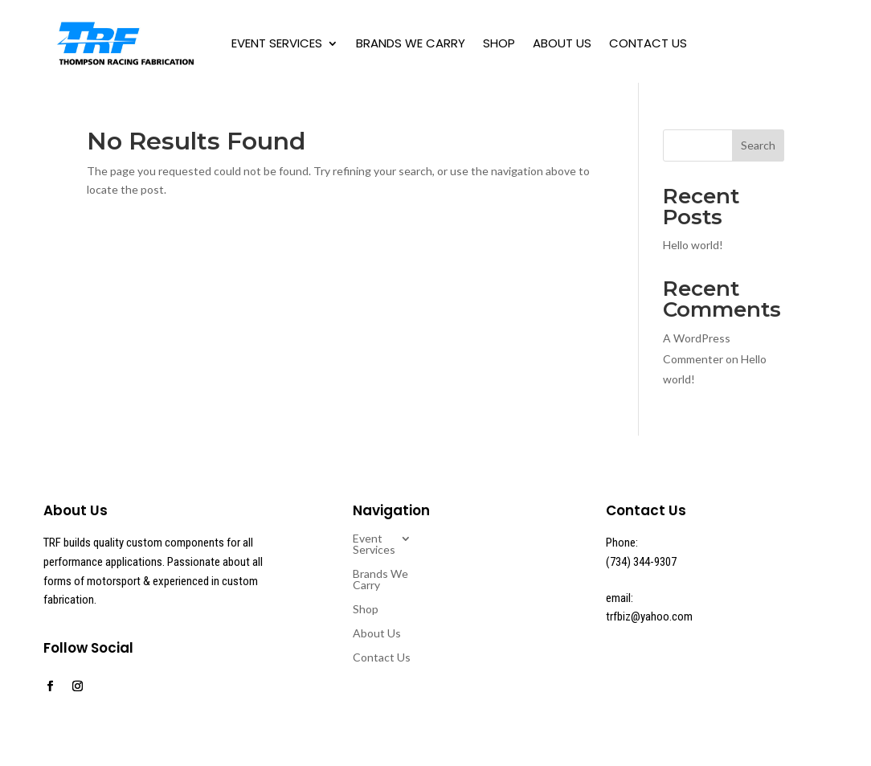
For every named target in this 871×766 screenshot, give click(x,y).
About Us (562, 43)
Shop (499, 43)
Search (758, 145)
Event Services (276, 43)
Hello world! (693, 245)
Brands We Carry (410, 43)
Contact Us (648, 43)
